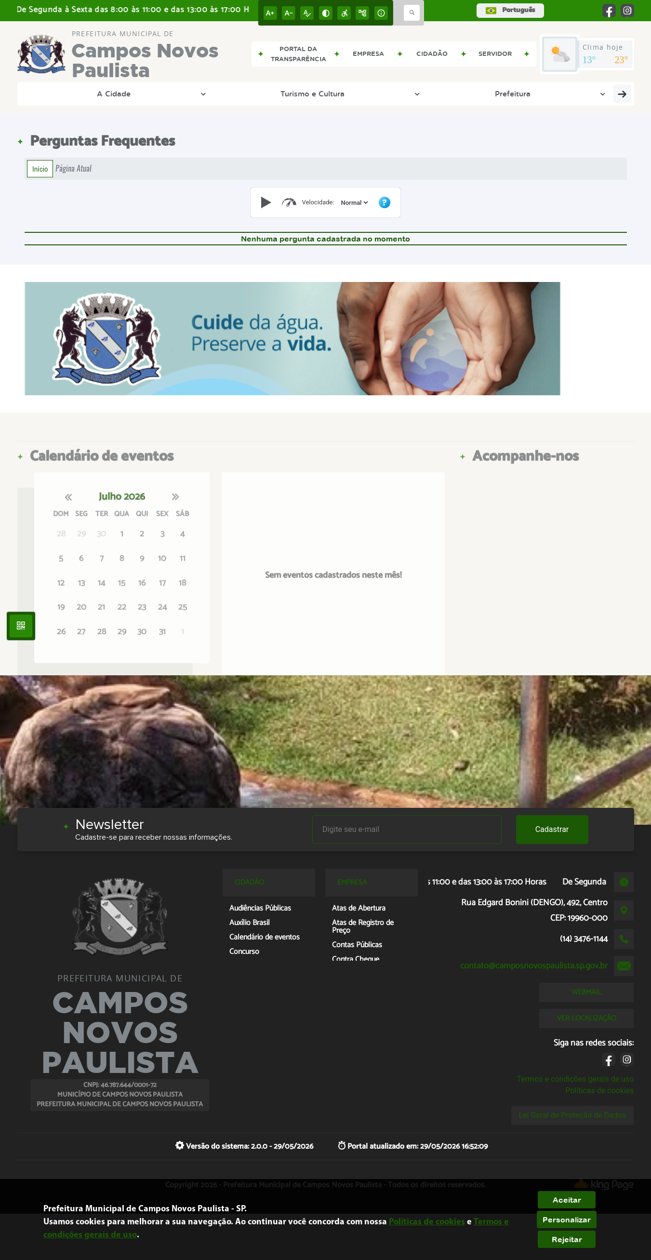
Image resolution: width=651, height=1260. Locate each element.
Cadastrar (552, 829)
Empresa (476, 93)
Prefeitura (227, 93)
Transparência (303, 93)
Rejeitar (567, 1239)
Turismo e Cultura (145, 93)
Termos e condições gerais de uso (575, 1079)
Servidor (604, 93)
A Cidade (62, 93)
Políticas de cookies (599, 1090)
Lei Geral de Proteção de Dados (572, 1115)
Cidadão (540, 93)
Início (40, 169)
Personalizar (567, 1219)
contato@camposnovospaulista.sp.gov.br (534, 966)
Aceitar (567, 1199)
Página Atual (73, 168)
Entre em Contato (395, 93)
